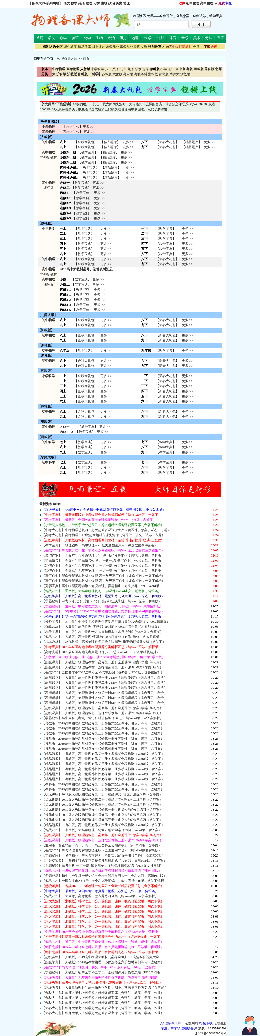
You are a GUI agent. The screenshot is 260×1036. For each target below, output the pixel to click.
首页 (39, 38)
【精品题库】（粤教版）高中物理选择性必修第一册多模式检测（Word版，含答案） (103, 769)
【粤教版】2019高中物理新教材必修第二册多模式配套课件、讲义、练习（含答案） (103, 728)
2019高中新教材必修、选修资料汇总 (86, 269)
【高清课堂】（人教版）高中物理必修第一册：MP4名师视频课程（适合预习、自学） (104, 677)
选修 (145, 69)
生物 (104, 3)
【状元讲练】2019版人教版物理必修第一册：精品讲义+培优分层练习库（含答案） (102, 794)
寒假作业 (126, 47)
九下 (130, 69)
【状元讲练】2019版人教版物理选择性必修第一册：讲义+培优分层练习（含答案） (102, 810)
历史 (119, 3)
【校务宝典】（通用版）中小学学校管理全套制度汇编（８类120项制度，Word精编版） (106, 621)
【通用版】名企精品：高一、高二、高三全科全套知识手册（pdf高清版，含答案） (102, 845)
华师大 (175, 74)
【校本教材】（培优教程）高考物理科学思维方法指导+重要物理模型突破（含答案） (104, 642)
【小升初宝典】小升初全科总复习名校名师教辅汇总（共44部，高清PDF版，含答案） (104, 860)
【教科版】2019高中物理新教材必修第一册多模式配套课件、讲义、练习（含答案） (103, 784)
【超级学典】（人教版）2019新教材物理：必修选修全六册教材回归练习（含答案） (103, 962)
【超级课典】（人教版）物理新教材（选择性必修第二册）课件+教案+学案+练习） (102, 713)
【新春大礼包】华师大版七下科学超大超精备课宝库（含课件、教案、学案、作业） (103, 1008)
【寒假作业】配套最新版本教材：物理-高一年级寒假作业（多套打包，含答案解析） (103, 576)
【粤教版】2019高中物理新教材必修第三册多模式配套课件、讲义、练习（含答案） (103, 733)
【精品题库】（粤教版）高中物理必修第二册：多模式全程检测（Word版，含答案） (103, 759)
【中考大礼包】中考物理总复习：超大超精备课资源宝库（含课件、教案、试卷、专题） (106, 530)
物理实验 (140, 47)
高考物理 (48, 132)
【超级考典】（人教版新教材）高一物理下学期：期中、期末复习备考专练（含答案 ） (105, 987)
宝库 (220, 38)
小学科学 (97, 69)
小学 (163, 69)
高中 (178, 69)
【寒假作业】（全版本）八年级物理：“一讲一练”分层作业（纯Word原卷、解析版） (103, 565)
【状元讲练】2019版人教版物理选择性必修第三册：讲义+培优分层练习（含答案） (102, 820)
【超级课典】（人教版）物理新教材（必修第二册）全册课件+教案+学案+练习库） (102, 662)
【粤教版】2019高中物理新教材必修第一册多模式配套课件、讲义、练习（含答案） (103, 723)
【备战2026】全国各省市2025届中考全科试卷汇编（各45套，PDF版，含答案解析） (103, 672)
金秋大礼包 (86, 142)
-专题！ (182, 47)
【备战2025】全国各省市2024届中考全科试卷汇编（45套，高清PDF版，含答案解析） (104, 881)
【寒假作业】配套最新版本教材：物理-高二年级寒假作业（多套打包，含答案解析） (103, 581)
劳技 (208, 38)
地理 (126, 3)
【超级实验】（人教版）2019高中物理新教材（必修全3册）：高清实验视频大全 (100, 957)
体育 (172, 38)
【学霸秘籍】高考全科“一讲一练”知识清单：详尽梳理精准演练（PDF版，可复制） (102, 865)
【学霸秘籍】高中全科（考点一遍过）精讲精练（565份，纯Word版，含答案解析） (102, 718)
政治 (111, 3)
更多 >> (88, 127)
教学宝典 (87, 152)
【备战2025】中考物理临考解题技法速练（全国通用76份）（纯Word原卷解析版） (102, 850)
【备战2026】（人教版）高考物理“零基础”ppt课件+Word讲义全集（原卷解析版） (101, 626)
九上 (123, 69)
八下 (115, 69)
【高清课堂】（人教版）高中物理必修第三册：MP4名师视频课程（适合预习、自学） (104, 687)
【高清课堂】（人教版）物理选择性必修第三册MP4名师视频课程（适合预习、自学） (104, 703)
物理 (89, 3)
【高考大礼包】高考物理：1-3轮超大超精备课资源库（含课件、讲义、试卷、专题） (103, 535)
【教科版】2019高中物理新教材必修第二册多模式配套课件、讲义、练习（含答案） (103, 789)
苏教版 (107, 74)
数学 (74, 3)
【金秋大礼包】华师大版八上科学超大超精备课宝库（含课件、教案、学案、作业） (103, 998)
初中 (171, 69)
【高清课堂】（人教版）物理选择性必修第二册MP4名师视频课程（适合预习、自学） (104, 698)
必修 (138, 69)
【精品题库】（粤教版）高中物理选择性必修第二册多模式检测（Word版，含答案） (103, 774)
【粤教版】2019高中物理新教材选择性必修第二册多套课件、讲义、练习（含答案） (103, 743)
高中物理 (206, 3)
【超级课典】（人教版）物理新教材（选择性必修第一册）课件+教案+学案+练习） (102, 667)
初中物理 (192, 3)
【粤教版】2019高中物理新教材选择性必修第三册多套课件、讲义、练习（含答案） (103, 748)
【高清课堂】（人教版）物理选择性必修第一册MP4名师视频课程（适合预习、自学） (104, 693)
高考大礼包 (71, 132)
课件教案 (70, 47)
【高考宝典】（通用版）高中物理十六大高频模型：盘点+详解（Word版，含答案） (103, 632)
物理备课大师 (67, 59)
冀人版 (128, 74)
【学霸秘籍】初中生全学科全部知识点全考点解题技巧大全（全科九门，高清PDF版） (104, 876)
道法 (161, 38)
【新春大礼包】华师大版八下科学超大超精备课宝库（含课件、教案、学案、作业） (103, 1013)
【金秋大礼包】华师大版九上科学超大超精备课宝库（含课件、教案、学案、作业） (103, 1003)
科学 (148, 38)
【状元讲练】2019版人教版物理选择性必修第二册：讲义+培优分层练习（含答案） (102, 815)
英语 (81, 3)
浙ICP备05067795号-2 (210, 1033)
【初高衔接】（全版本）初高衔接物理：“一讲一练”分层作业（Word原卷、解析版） (103, 560)
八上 (108, 69)
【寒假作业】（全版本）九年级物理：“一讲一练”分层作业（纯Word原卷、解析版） (103, 571)
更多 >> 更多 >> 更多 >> (105, 447)
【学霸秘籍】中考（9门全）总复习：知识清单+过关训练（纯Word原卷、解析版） (102, 601)
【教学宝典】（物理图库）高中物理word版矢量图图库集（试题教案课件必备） (100, 545)
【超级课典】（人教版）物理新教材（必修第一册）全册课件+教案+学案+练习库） (102, 708)
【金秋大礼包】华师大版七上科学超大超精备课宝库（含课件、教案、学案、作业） (103, 993)
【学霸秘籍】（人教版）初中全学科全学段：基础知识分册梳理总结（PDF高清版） (103, 972)
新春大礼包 (167, 142)
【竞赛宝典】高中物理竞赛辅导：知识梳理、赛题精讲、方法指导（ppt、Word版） (102, 586)
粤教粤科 (140, 74)
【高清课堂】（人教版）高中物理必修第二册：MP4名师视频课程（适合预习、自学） (104, 682)
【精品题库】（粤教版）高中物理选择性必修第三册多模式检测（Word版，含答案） (103, 779)
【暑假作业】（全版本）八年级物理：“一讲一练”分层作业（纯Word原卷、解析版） (103, 555)
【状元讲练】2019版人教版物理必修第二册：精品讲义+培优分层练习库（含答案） (102, 799)
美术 (196, 38)
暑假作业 (112, 47)
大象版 (117, 74)
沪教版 (46, 330)
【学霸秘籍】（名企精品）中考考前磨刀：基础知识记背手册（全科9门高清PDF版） (103, 855)
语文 (66, 3)
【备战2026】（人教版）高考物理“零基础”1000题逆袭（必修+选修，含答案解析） (102, 637)
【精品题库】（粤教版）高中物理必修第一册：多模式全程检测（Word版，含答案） (103, 754)
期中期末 (98, 47)
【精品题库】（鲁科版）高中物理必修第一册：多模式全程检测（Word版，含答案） (103, 825)
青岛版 (164, 74)
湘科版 (153, 74)
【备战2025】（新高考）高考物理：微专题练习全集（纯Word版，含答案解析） (100, 896)
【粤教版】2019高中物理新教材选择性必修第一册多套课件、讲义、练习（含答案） (103, 738)
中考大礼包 (71, 127)
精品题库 (84, 47)
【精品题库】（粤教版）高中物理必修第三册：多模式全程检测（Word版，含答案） (103, 764)
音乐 (184, 38)
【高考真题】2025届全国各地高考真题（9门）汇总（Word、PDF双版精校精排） (101, 652)
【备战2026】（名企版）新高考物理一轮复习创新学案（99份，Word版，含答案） (102, 830)
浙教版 (185, 74)
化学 (96, 3)
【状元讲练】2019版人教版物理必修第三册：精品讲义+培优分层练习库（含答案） (102, 804)
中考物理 (48, 127)
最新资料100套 (50, 504)
